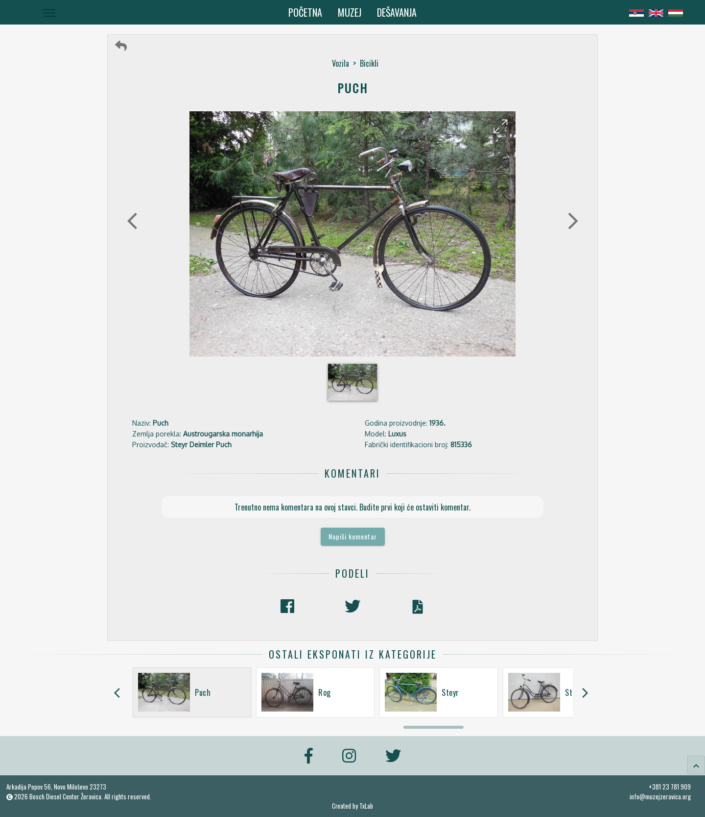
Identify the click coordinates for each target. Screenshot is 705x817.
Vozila (340, 63)
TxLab (366, 806)
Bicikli (369, 63)
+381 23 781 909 (670, 786)
